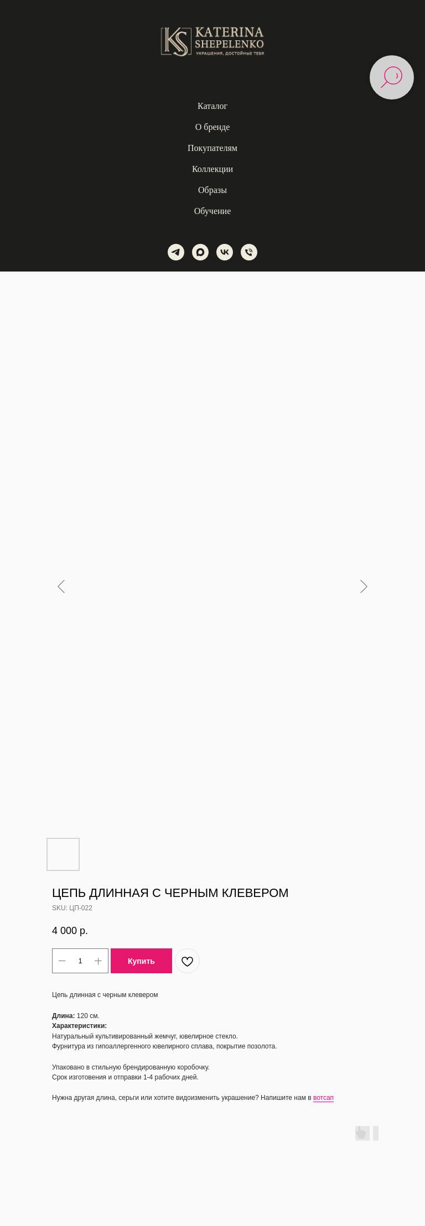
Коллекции (212, 169)
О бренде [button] (212, 127)
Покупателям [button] (212, 148)
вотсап (323, 1098)
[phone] (249, 252)
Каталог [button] (212, 106)
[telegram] (176, 252)
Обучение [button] (212, 211)
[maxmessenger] (200, 252)
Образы (212, 190)
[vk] (224, 252)
